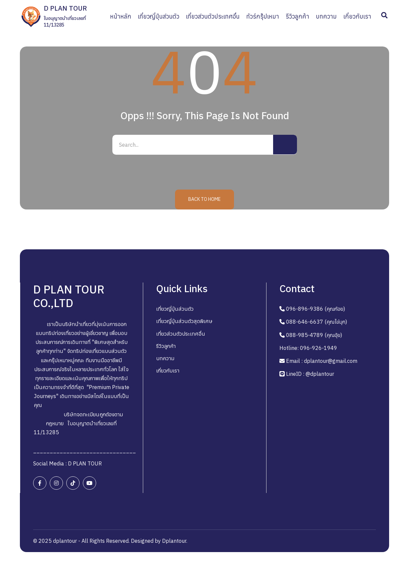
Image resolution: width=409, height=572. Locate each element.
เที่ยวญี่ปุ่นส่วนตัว (175, 308)
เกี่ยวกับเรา (167, 370)
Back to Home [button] (204, 199)
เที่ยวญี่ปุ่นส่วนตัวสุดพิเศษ (184, 321)
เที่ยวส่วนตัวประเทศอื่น (180, 333)
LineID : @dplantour (310, 373)
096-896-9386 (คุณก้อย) (315, 308)
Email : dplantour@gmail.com (321, 361)
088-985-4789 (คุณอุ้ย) (314, 335)
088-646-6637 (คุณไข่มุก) (316, 321)
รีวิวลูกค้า (166, 346)
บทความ (165, 358)
